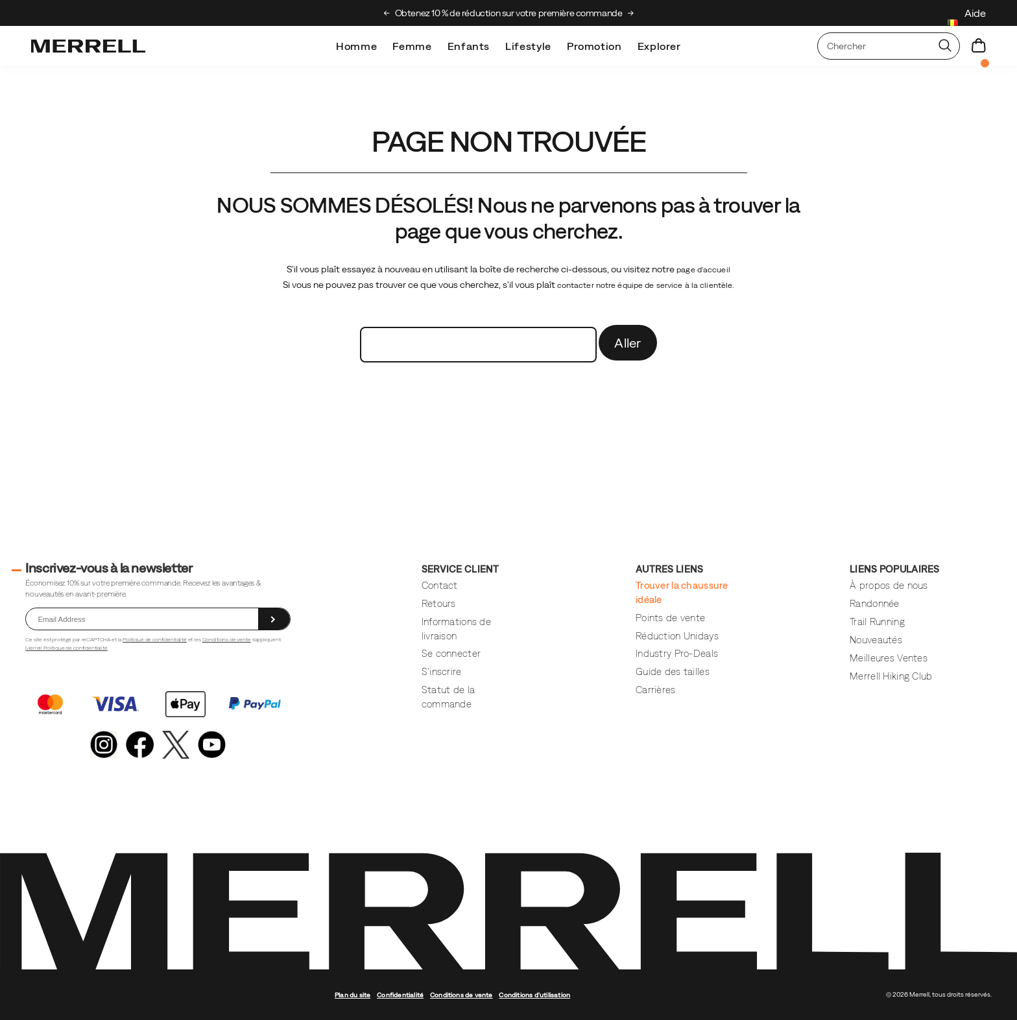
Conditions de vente (226, 639)
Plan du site (352, 995)
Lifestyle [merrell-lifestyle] (528, 46)
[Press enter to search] (945, 46)
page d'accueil (703, 269)
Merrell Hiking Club (891, 676)
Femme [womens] (411, 46)
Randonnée (875, 603)
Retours (439, 603)
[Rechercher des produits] (874, 46)
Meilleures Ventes (888, 657)
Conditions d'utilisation (534, 995)
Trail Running (877, 621)
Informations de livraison (456, 628)
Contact (440, 585)
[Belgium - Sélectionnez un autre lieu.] (953, 24)
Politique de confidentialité (155, 639)
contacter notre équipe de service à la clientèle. (646, 285)
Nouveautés (876, 639)
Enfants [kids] (469, 46)
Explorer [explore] (659, 46)
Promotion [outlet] (594, 46)
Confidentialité (400, 995)
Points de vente (670, 617)
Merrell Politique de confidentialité (66, 648)
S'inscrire (442, 671)
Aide (975, 13)
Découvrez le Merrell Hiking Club (434, 13)
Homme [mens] (356, 46)
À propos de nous (889, 585)
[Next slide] (631, 13)
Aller (627, 342)
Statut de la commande (448, 696)
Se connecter (451, 653)
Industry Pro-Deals (677, 653)
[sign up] (274, 619)
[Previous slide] (387, 13)
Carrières (656, 689)
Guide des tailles (673, 671)
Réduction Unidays (677, 635)
